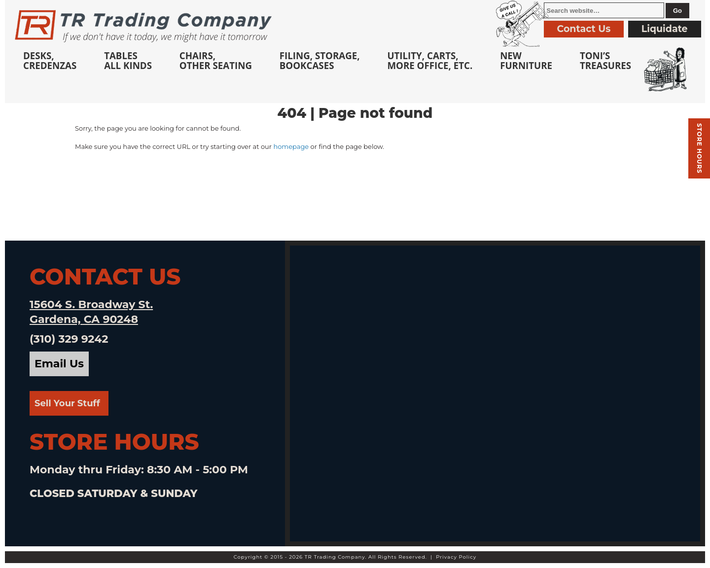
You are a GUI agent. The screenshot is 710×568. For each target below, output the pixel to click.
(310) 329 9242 (69, 339)
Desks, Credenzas (49, 60)
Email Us (59, 363)
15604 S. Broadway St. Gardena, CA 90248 (91, 312)
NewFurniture (526, 60)
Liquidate (664, 29)
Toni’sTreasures (605, 60)
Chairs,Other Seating (215, 60)
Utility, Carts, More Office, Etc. (429, 60)
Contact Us (584, 29)
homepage (291, 146)
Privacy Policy (456, 557)
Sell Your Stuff (67, 403)
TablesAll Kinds (128, 60)
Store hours (699, 148)
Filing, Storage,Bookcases (320, 60)
